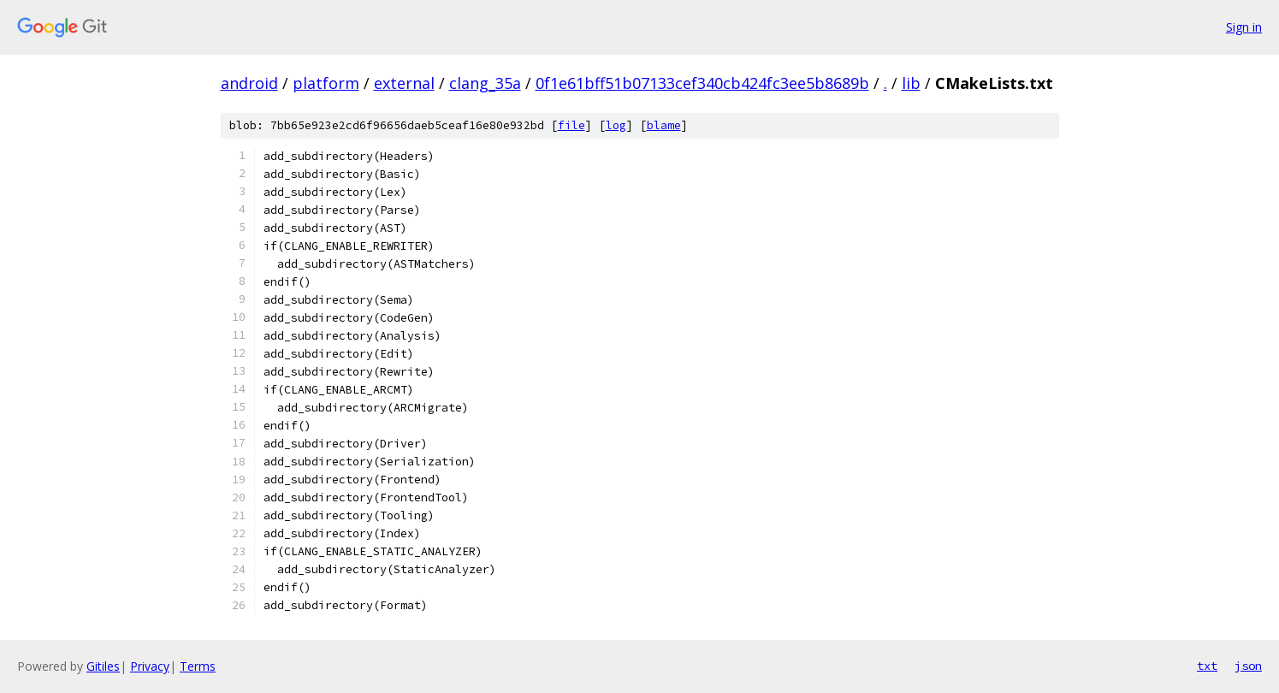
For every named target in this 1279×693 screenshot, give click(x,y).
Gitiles (103, 666)
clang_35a (485, 83)
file (571, 125)
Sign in (1244, 27)
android (249, 83)
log (616, 125)
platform (326, 83)
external (404, 83)
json (1248, 665)
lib (911, 83)
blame (664, 125)
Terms (198, 666)
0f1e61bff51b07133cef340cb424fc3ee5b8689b (702, 83)
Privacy (149, 666)
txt (1207, 665)
